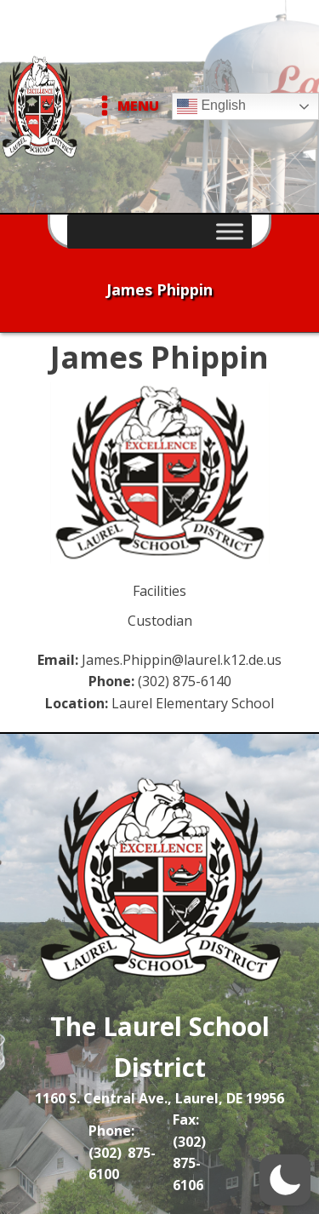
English (211, 106)
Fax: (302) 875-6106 (189, 1152)
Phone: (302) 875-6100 (122, 1152)
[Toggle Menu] (229, 231)
